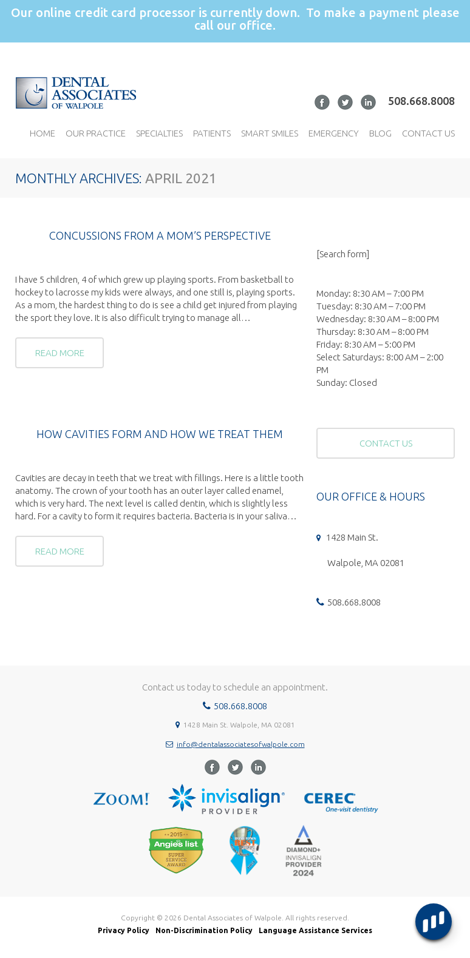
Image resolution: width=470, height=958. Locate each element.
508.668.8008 (421, 101)
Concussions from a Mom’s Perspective (160, 235)
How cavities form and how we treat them (159, 434)
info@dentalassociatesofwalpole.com (241, 744)
